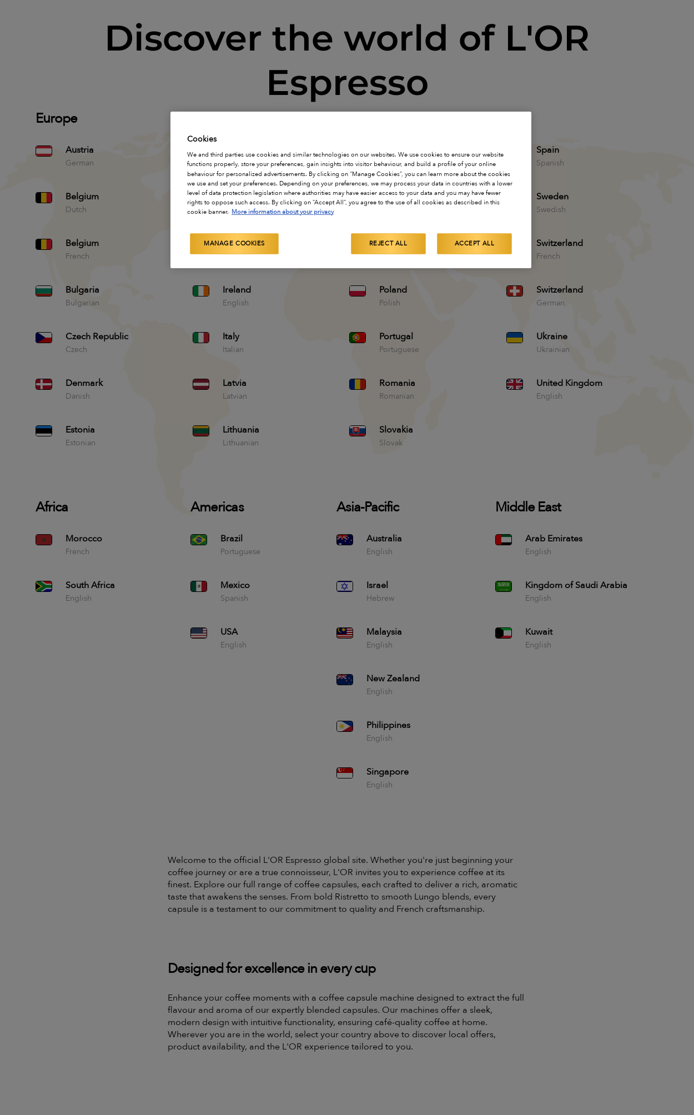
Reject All (388, 243)
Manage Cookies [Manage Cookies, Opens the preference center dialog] (234, 243)
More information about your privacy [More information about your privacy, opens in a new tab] (283, 212)
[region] (350, 190)
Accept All (475, 243)
